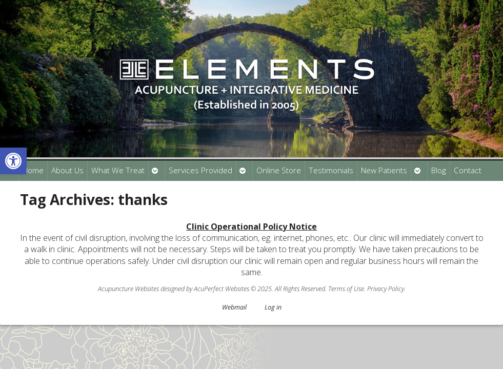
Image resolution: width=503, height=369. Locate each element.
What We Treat (118, 170)
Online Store (278, 170)
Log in (273, 307)
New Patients (384, 170)
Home (33, 170)
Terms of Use (346, 288)
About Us (67, 170)
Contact (467, 170)
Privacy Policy (385, 288)
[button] (13, 161)
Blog (438, 170)
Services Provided (200, 170)
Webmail (234, 307)
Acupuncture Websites (128, 288)
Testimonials (331, 170)
